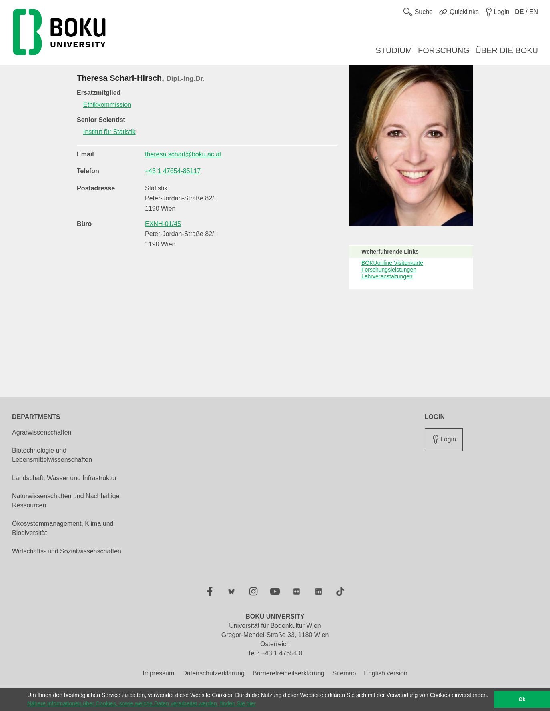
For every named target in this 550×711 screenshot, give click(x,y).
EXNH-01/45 (163, 223)
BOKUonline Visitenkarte (392, 263)
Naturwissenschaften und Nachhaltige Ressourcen (66, 501)
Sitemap (344, 673)
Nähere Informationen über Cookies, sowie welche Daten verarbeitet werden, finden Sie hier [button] (141, 703)
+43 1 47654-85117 (173, 171)
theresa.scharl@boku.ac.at (183, 154)
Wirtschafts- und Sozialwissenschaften (66, 551)
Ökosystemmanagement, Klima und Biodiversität (62, 528)
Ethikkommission (107, 104)
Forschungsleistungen (388, 269)
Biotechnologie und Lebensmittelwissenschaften (52, 455)
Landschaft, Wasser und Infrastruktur (64, 478)
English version (385, 673)
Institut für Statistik (109, 131)
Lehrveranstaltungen (387, 276)
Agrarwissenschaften (42, 432)
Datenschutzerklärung (213, 673)
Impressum (158, 673)
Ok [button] (522, 699)
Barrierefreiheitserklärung (289, 673)
